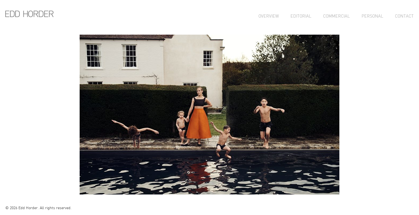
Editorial (300, 16)
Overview (268, 16)
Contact (404, 16)
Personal (372, 16)
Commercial (336, 16)
